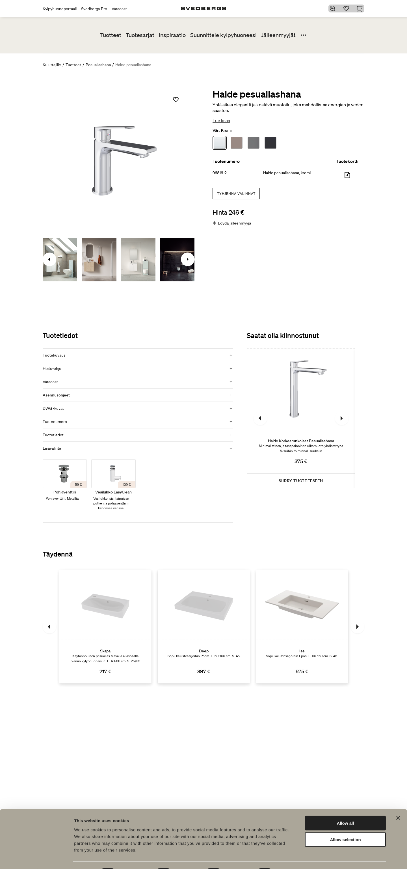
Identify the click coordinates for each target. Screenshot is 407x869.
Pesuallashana (98, 64)
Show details (296, 857)
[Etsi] (333, 8)
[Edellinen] (260, 418)
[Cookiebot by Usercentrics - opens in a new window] (36, 858)
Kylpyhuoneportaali (60, 8)
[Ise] (302, 626)
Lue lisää (221, 120)
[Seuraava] (341, 418)
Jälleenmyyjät (278, 35)
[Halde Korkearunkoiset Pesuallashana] (301, 418)
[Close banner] (398, 803)
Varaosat (119, 8)
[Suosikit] (347, 8)
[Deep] (204, 626)
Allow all (345, 808)
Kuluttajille (52, 64)
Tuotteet (110, 35)
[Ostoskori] (361, 8)
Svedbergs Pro (94, 8)
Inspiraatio (172, 35)
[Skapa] (105, 626)
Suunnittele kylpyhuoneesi (223, 35)
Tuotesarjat (140, 35)
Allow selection (345, 824)
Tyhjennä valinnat (236, 193)
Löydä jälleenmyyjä (234, 223)
